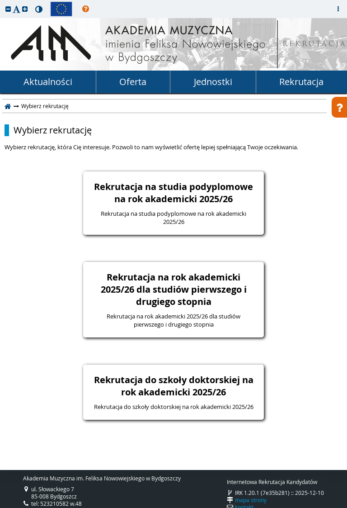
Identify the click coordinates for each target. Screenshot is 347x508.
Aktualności (47, 82)
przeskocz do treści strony (2, 2)
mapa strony (251, 499)
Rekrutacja (301, 82)
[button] (8, 9)
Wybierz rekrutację (53, 130)
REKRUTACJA (314, 44)
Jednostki (213, 82)
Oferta (132, 82)
